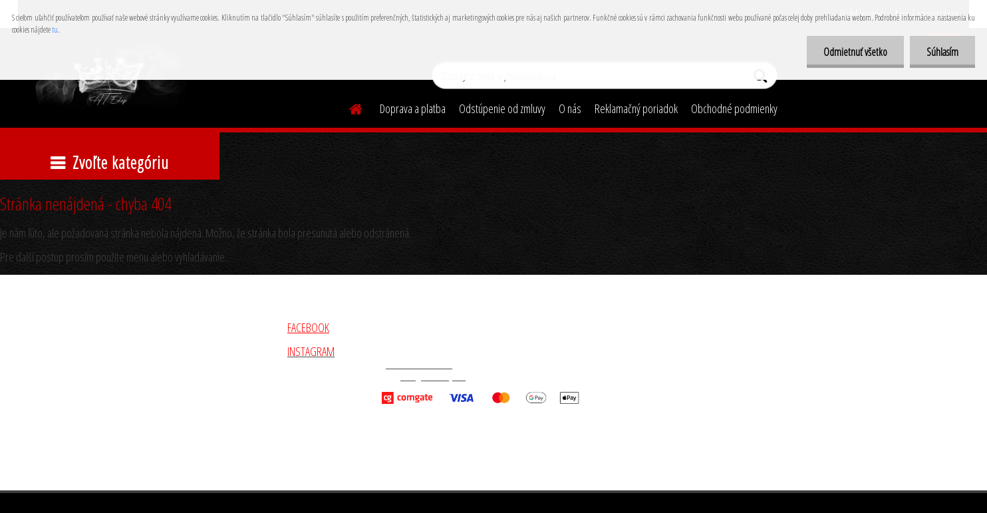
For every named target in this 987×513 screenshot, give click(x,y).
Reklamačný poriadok (636, 108)
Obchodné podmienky (734, 108)
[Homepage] (347, 107)
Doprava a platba (413, 108)
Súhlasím (942, 52)
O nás (570, 108)
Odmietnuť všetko (855, 52)
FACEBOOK (308, 327)
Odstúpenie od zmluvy (502, 108)
